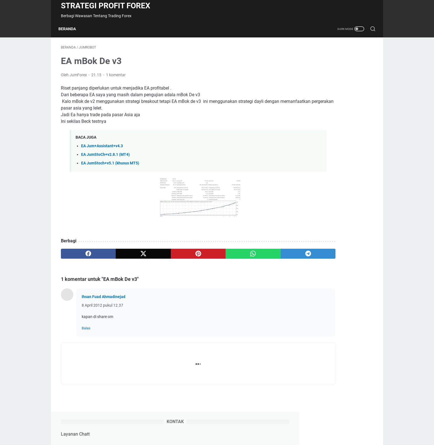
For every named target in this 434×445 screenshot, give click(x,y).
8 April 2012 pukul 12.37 (102, 308)
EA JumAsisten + (315, 286)
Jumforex (328, 102)
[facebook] (82, 256)
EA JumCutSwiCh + (318, 296)
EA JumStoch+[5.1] (315, 181)
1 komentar (116, 77)
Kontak (212, 425)
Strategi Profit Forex (105, 5)
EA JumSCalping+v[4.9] (319, 130)
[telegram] (249, 256)
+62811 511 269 (335, 75)
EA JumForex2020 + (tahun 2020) (329, 222)
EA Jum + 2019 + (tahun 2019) (326, 238)
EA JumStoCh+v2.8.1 (317, 171)
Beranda (69, 29)
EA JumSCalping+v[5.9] (319, 146)
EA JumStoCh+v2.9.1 (317, 162)
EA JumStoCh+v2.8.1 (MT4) (105, 157)
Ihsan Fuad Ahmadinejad (103, 299)
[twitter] (123, 256)
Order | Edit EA (236, 425)
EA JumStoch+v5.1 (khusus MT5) (110, 165)
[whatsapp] (207, 256)
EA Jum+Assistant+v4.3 (102, 148)
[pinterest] (165, 256)
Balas (86, 331)
